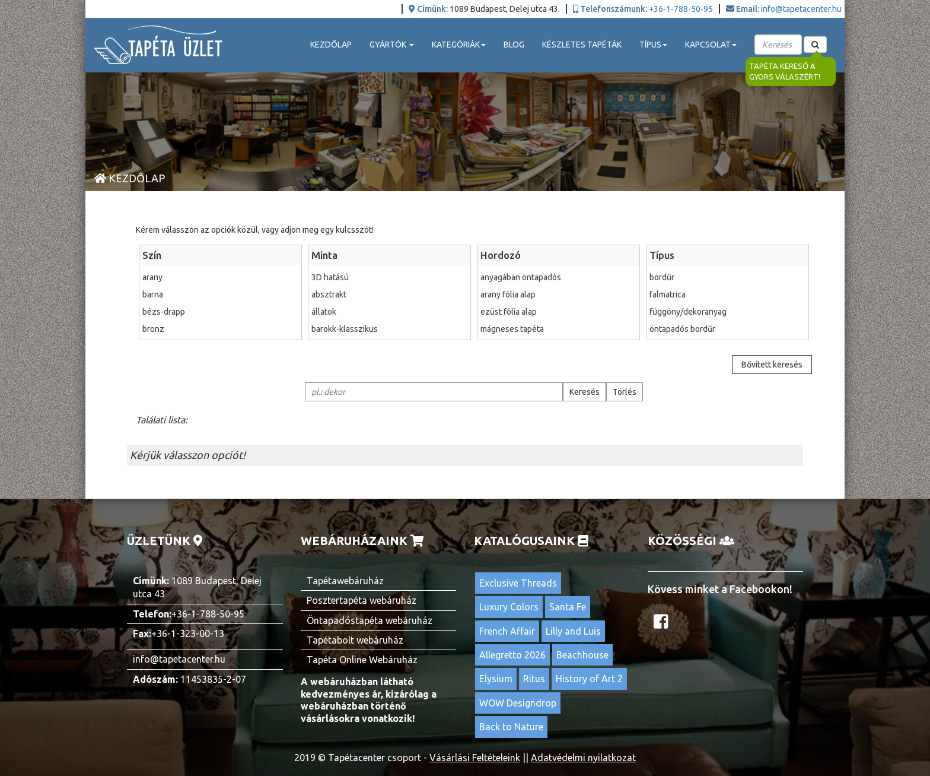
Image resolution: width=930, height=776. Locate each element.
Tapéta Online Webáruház (362, 659)
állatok (389, 311)
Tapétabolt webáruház (355, 640)
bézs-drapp (220, 311)
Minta (324, 255)
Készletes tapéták (582, 44)
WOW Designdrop (517, 703)
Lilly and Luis (573, 631)
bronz (220, 329)
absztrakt (389, 294)
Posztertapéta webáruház (361, 600)
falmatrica (727, 294)
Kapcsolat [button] (711, 44)
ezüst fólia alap (558, 311)
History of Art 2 (589, 678)
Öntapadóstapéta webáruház (369, 620)
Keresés (584, 392)
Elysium (495, 678)
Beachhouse (582, 655)
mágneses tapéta (558, 329)
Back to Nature (511, 726)
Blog (514, 44)
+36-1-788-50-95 (681, 9)
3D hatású (389, 277)
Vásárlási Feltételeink (474, 757)
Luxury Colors (509, 606)
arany (220, 277)
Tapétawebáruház (345, 580)
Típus (661, 255)
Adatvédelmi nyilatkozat (583, 757)
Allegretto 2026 (512, 655)
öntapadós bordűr (727, 329)
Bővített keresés (771, 364)
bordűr (727, 277)
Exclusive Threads (518, 583)
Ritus (534, 678)
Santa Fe (567, 606)
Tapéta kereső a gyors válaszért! (784, 71)
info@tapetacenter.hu (801, 9)
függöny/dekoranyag (727, 311)
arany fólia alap (558, 294)
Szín (151, 255)
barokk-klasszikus (389, 329)
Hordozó (500, 255)
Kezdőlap (331, 44)
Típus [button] (653, 44)
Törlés (624, 392)
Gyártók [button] (392, 44)
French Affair (507, 631)
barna (220, 294)
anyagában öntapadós (558, 277)
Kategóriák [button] (459, 44)
